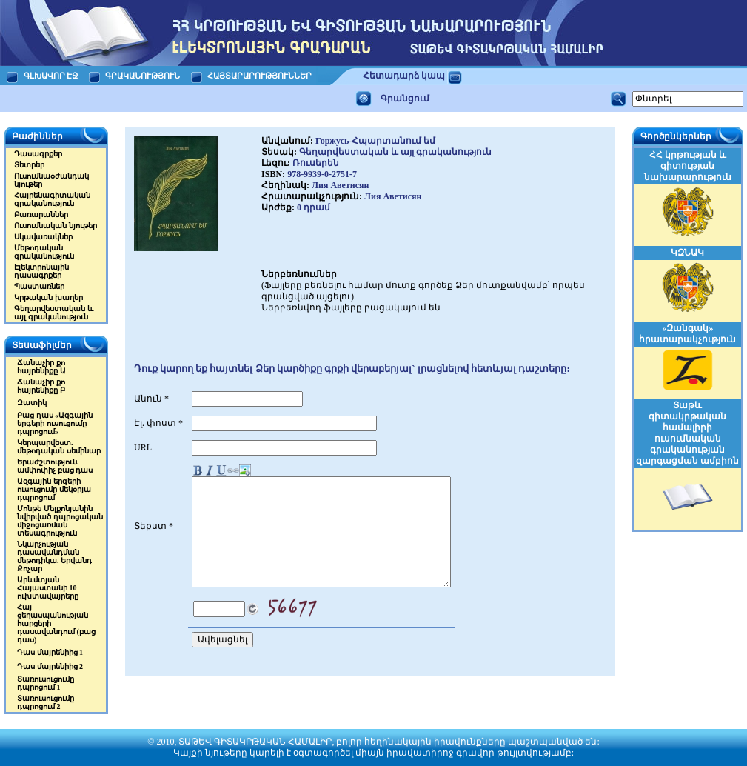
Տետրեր (29, 165)
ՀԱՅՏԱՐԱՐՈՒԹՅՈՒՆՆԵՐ (260, 75)
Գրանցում (405, 98)
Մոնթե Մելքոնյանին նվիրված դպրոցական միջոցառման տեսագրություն (60, 520)
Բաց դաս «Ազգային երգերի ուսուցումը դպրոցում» (55, 423)
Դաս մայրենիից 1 (50, 652)
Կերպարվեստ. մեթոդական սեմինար (59, 447)
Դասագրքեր (38, 154)
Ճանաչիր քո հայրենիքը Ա (41, 367)
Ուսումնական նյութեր (55, 226)
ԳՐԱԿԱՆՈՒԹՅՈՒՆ (142, 75)
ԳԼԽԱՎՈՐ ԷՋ (50, 75)
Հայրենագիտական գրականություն (52, 199)
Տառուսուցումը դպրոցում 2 (45, 702)
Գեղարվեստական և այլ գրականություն (53, 312)
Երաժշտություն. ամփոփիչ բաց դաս (55, 466)
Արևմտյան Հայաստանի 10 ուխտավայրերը (47, 588)
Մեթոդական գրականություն (44, 252)
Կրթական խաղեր (48, 297)
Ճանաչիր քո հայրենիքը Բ (41, 386)
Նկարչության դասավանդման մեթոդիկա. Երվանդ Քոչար (54, 556)
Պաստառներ (39, 286)
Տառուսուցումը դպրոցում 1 (45, 683)
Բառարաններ (41, 214)
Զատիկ (32, 403)
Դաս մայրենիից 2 (50, 666)
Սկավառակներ (43, 237)
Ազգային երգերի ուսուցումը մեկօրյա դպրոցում (54, 489)
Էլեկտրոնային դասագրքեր (41, 271)
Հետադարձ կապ (404, 75)
